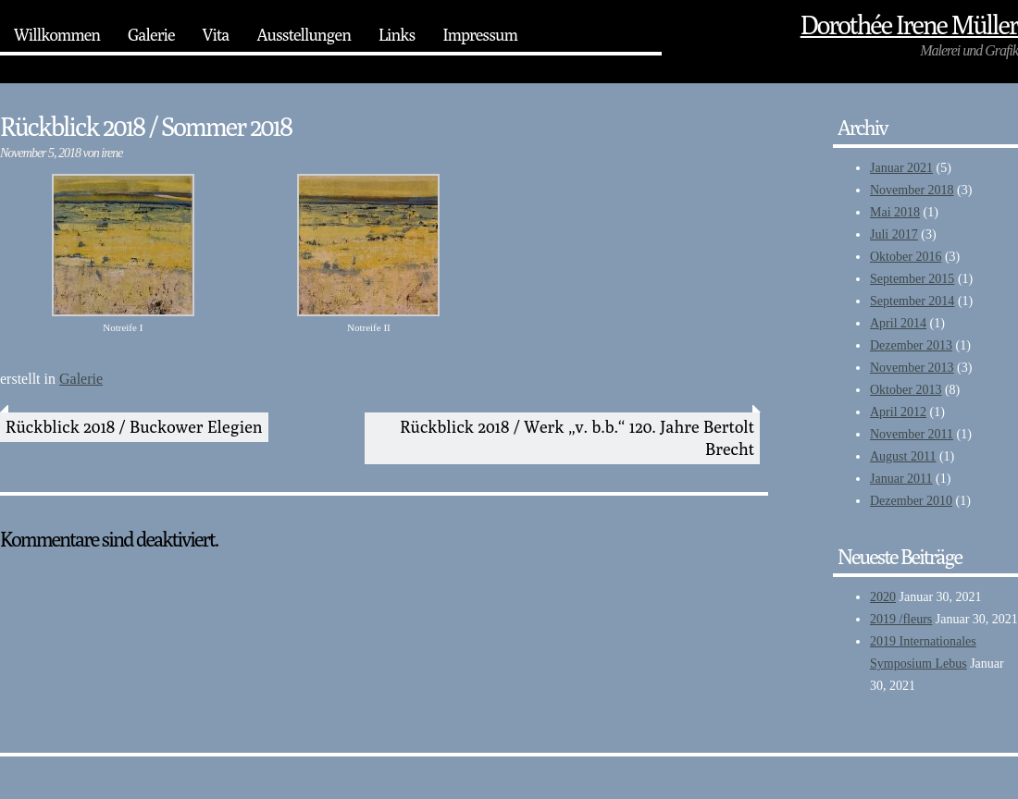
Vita (216, 34)
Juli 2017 (894, 234)
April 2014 (898, 323)
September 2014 (912, 301)
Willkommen (57, 34)
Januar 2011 (901, 479)
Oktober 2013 (905, 390)
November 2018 (912, 190)
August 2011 (903, 456)
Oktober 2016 (905, 257)
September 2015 (912, 279)
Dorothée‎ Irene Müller (909, 24)
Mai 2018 (895, 212)
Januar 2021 (901, 168)
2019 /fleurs (901, 619)
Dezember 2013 (911, 345)
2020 (883, 597)
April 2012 (898, 412)
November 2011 (911, 434)
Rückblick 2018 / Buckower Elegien (134, 426)
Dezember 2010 (911, 501)
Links (397, 34)
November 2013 (912, 368)
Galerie (151, 34)
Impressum (479, 34)
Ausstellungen (303, 34)
